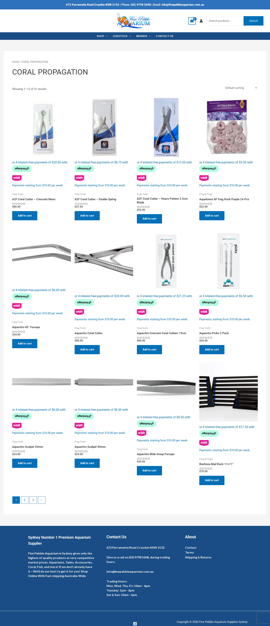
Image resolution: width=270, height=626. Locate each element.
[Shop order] (241, 88)
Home (15, 61)
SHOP (102, 36)
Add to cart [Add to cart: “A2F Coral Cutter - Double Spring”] (87, 215)
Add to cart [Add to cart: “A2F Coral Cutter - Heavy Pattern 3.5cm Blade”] (149, 218)
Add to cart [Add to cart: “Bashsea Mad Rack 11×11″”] (212, 480)
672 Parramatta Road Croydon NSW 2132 (92, 4)
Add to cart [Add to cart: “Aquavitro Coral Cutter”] (87, 349)
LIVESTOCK (122, 36)
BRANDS (143, 36)
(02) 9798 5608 (141, 4)
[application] (106, 36)
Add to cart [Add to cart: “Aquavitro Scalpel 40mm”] (87, 463)
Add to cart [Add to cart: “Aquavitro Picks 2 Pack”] (212, 349)
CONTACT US (164, 36)
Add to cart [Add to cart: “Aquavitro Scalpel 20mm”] (25, 463)
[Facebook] (135, 624)
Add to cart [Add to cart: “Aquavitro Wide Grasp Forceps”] (149, 470)
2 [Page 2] (24, 500)
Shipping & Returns (198, 557)
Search (253, 21)
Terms (189, 552)
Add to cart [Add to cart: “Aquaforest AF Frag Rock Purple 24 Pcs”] (212, 215)
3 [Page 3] (33, 500)
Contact (190, 547)
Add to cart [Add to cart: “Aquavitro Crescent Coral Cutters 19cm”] (149, 349)
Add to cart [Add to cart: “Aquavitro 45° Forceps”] (25, 343)
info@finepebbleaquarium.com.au (183, 4)
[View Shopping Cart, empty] (192, 21)
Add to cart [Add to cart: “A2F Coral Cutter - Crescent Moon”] (25, 215)
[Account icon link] (201, 21)
